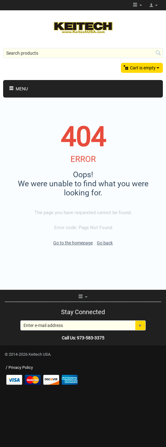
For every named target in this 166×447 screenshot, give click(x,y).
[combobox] (83, 53)
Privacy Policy (20, 367)
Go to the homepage (73, 242)
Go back (105, 242)
